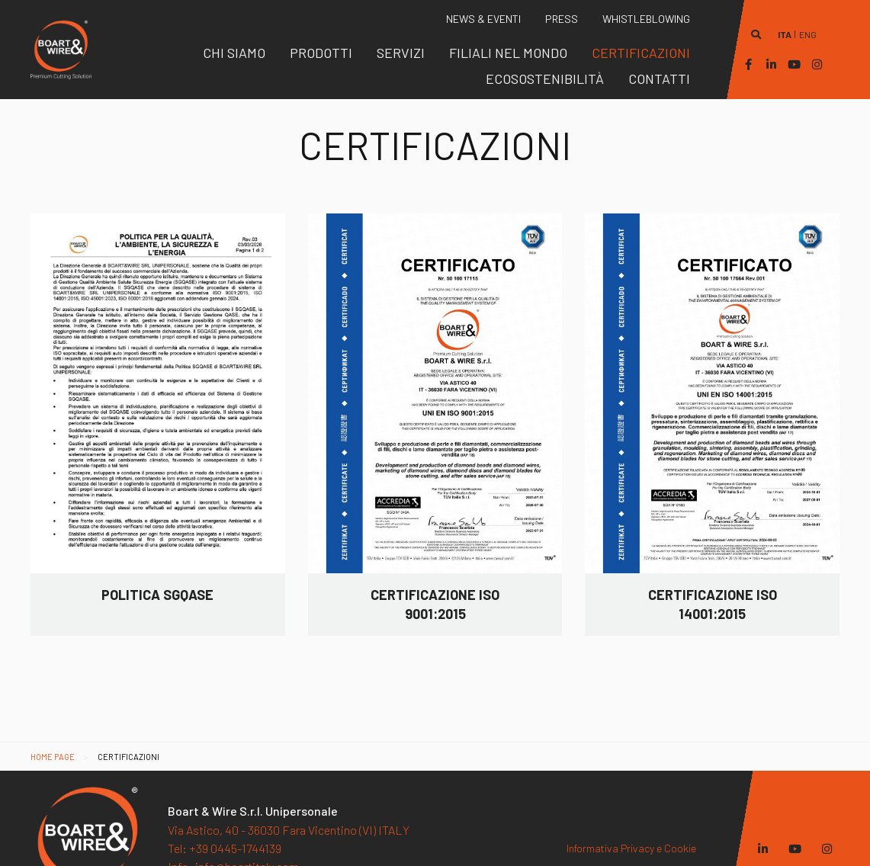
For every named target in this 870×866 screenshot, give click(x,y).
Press (561, 18)
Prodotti (321, 52)
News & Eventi (483, 18)
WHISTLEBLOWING (646, 18)
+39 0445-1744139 (224, 842)
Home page (52, 757)
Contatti (659, 78)
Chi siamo (234, 52)
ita (784, 34)
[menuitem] (234, 53)
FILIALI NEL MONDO (508, 52)
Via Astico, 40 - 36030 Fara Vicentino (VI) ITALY (288, 823)
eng (808, 34)
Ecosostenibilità (545, 78)
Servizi (401, 52)
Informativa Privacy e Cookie (631, 842)
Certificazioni (641, 52)
